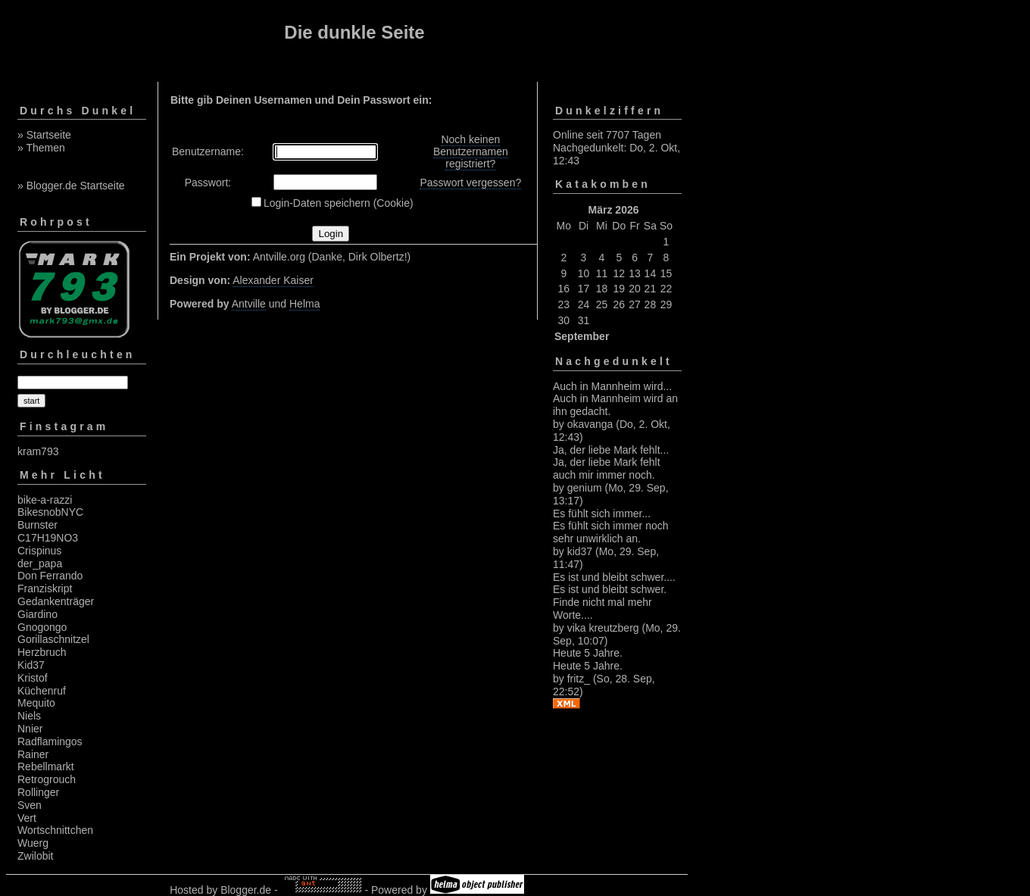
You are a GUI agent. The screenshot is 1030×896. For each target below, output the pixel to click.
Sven (29, 805)
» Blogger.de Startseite (71, 186)
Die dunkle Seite (354, 32)
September (581, 336)
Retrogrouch (46, 779)
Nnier (29, 729)
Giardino (37, 614)
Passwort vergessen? (470, 182)
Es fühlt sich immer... (602, 513)
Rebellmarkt (45, 766)
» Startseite (44, 135)
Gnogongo (42, 627)
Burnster (37, 525)
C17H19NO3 (47, 538)
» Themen (41, 148)
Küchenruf (41, 691)
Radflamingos (50, 741)
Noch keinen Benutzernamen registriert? (470, 151)
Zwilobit (35, 856)
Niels (29, 716)
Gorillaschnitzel (53, 639)
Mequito (36, 703)
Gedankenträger (55, 601)
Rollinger (38, 792)
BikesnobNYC (50, 512)
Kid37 (31, 665)
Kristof (32, 678)
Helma (304, 304)
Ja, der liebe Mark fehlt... (611, 450)
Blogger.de (245, 890)
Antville (249, 304)
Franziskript (44, 588)
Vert (26, 818)
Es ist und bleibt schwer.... (614, 577)
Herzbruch (42, 652)
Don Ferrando (50, 576)
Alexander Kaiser (273, 280)
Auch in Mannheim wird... (612, 386)
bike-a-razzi (44, 500)
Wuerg (32, 843)
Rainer (32, 754)
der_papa (39, 563)
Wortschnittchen (55, 830)
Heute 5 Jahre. (588, 653)
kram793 (37, 451)
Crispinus (39, 551)
